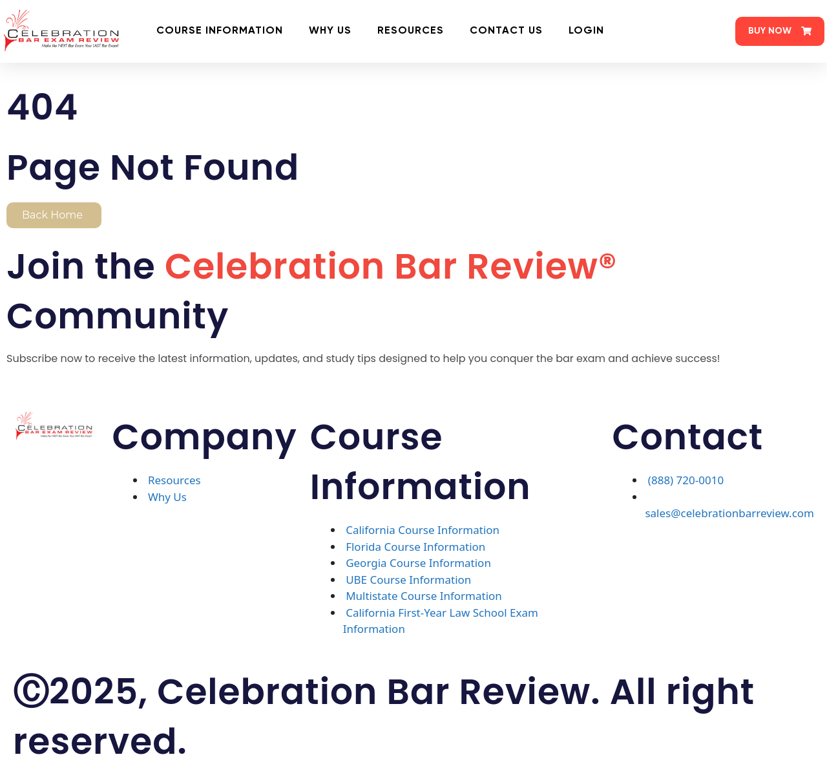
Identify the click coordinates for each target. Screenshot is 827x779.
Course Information (219, 31)
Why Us (330, 31)
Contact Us (506, 31)
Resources (410, 31)
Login (586, 31)
